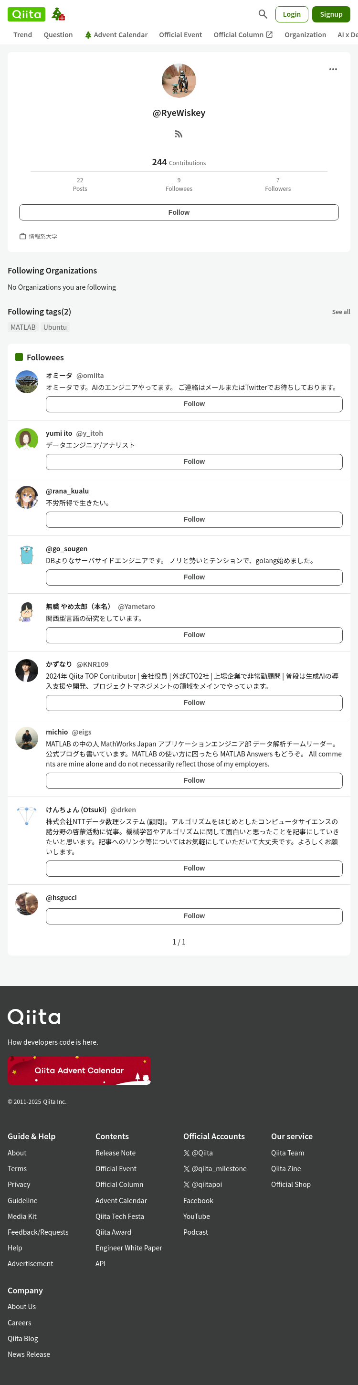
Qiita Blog (23, 1338)
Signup (331, 14)
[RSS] (179, 133)
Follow (179, 212)
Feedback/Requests (38, 1232)
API (100, 1263)
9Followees (179, 184)
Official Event (180, 34)
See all (341, 311)
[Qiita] (26, 14)
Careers (19, 1322)
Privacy (19, 1184)
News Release (29, 1354)
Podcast (195, 1232)
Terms (17, 1168)
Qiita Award (113, 1232)
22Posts (80, 184)
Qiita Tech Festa (119, 1216)
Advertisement (30, 1263)
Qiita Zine (286, 1168)
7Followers (278, 184)
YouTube (196, 1216)
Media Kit (22, 1216)
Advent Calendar (116, 34)
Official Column (244, 35)
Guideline (23, 1200)
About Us (22, 1306)
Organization (305, 34)
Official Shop (291, 1184)
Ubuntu (55, 327)
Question (58, 34)
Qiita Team (288, 1152)
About (17, 1152)
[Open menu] (333, 69)
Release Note (115, 1152)
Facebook (198, 1200)
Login (292, 14)
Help (15, 1247)
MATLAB (23, 327)
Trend (22, 34)
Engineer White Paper (128, 1247)
